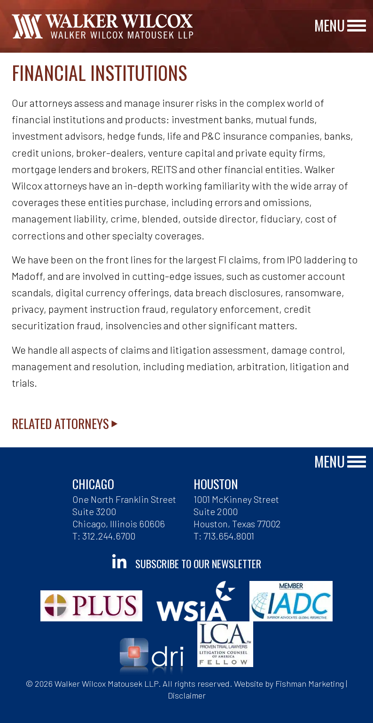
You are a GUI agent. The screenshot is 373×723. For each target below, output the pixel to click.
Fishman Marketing (309, 683)
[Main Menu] (356, 26)
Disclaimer (187, 695)
